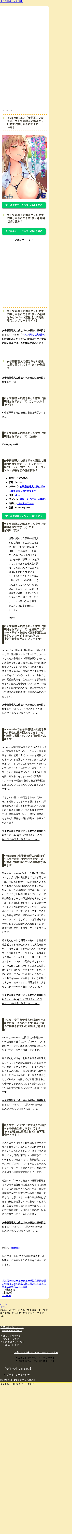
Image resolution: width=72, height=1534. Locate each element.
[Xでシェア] (3, 1292)
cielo (17, 495)
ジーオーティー (25, 503)
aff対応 (41, 499)
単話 (22, 499)
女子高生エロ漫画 (18, 1286)
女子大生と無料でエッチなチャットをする (36, 1352)
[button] (8, 1292)
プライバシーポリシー (18, 1374)
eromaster (15, 1248)
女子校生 (31, 499)
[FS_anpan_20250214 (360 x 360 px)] (31, 301)
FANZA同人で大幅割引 (33, 334)
